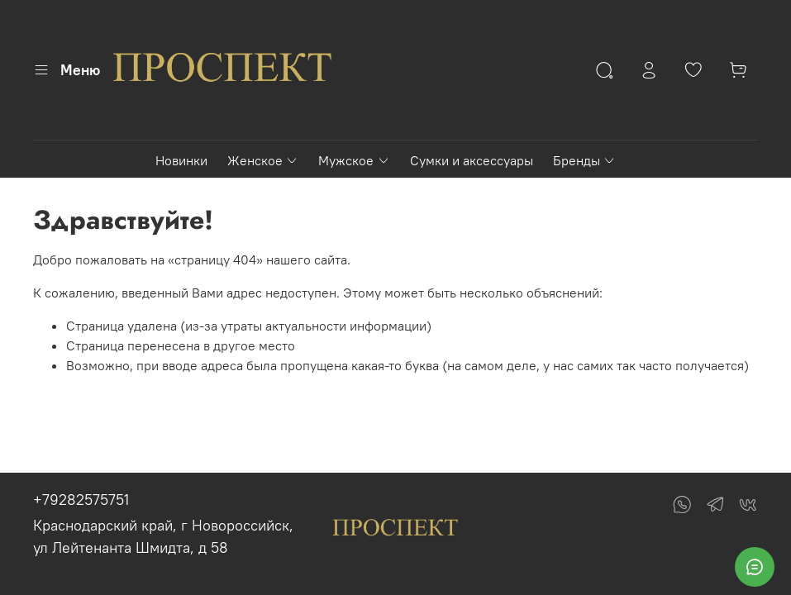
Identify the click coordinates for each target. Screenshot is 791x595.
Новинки (181, 160)
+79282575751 (81, 499)
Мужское (353, 160)
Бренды (584, 160)
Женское (262, 160)
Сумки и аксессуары (471, 160)
